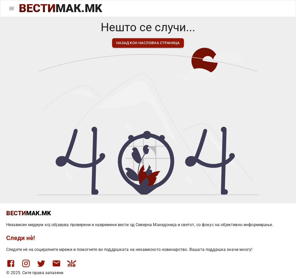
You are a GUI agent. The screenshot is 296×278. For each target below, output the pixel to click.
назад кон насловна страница (148, 43)
